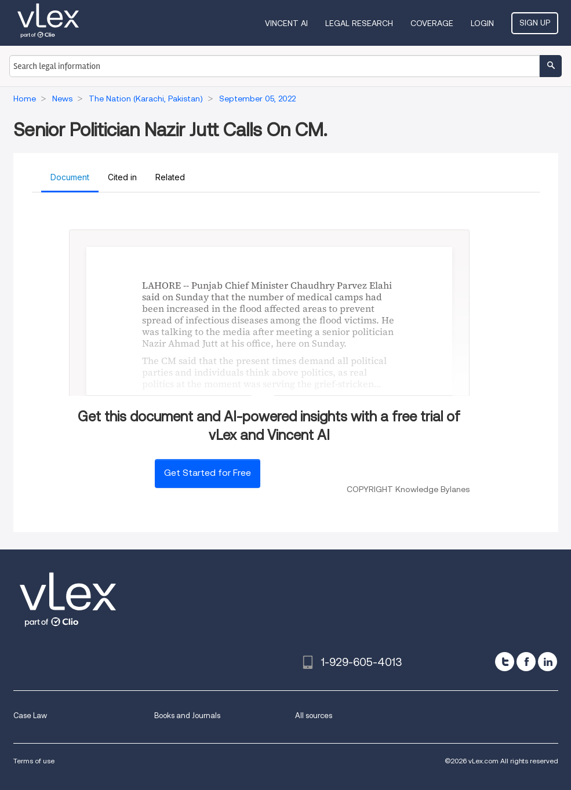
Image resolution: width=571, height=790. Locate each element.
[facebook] (526, 661)
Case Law (30, 715)
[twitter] (504, 661)
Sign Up (534, 22)
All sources (313, 715)
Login (482, 23)
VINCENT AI (286, 23)
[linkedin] (547, 661)
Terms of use (33, 760)
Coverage (431, 23)
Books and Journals (187, 715)
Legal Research (359, 23)
